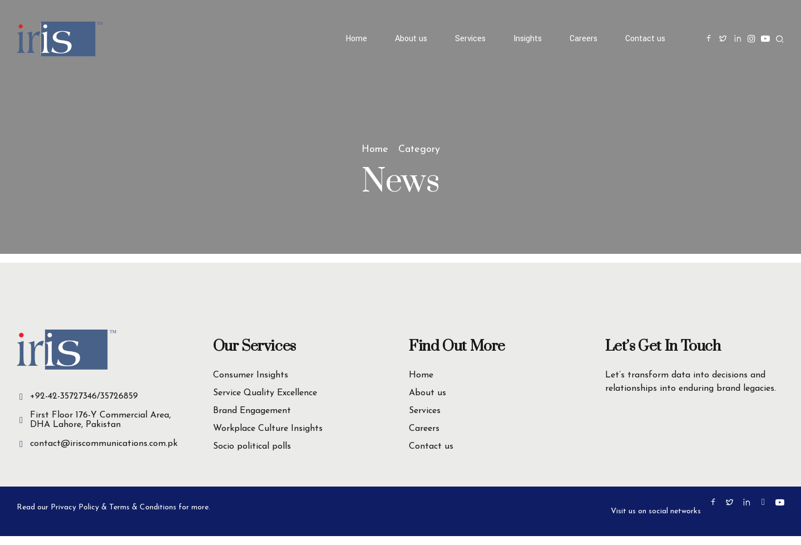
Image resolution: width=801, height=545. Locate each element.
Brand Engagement (252, 410)
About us (411, 39)
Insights (527, 39)
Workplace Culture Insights (268, 428)
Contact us (645, 39)
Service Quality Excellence (265, 393)
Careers (583, 39)
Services (470, 39)
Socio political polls (252, 446)
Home (356, 39)
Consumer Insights (250, 375)
